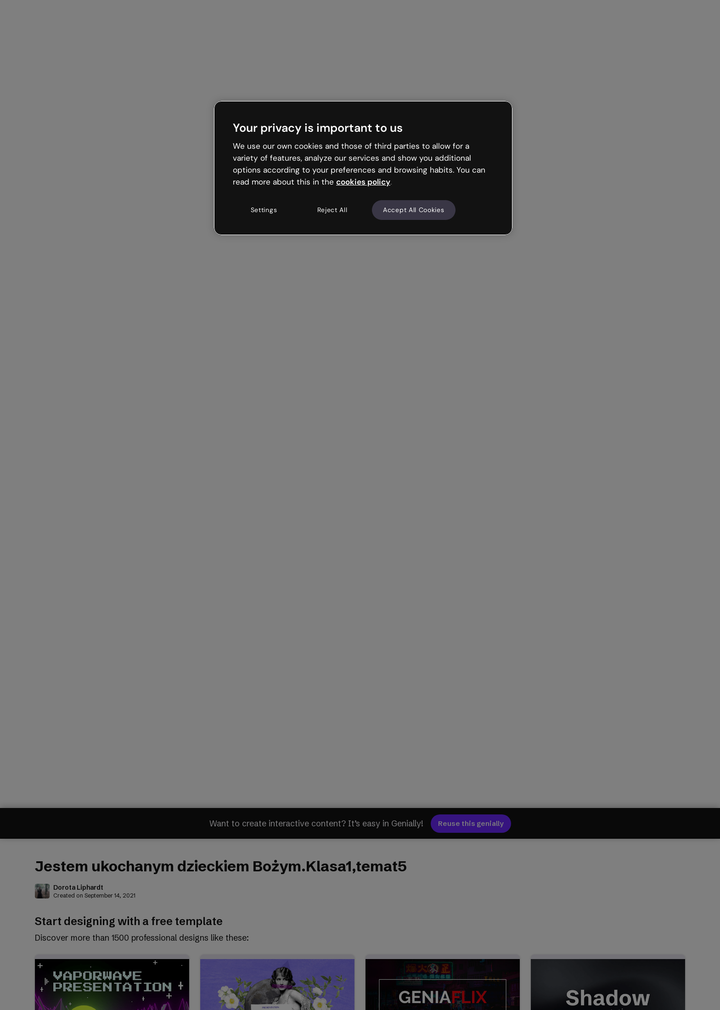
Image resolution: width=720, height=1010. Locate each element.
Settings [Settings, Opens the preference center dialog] (264, 210)
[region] (363, 168)
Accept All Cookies (413, 210)
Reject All (332, 210)
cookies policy (363, 182)
